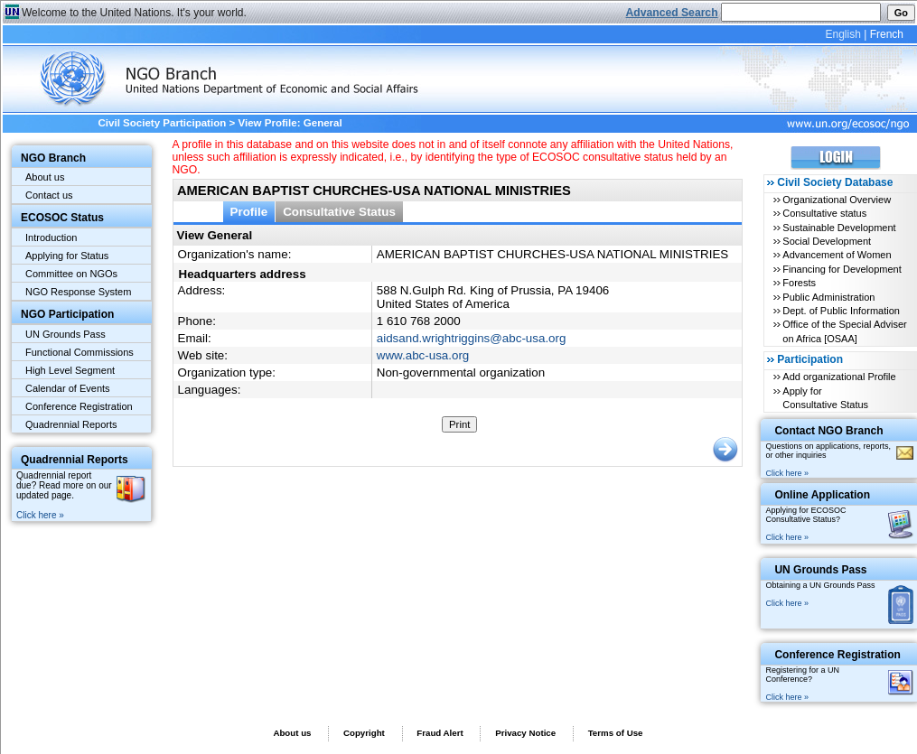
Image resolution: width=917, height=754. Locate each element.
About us (44, 177)
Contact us (49, 195)
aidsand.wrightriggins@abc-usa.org (471, 338)
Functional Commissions (79, 352)
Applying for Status (66, 255)
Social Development (826, 241)
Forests (799, 282)
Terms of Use (615, 733)
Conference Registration (79, 406)
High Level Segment (70, 370)
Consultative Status (339, 212)
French (886, 34)
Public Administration (828, 297)
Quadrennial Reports (71, 424)
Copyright (364, 733)
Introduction (51, 237)
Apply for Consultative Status (825, 398)
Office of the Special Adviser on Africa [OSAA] (844, 331)
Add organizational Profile (838, 376)
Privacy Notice (525, 733)
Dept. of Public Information (841, 310)
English (842, 34)
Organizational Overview (836, 199)
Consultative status (824, 213)
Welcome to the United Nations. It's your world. (134, 12)
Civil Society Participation (162, 122)
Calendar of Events (67, 388)
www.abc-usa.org (423, 355)
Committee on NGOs (71, 273)
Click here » (40, 515)
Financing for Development (841, 269)
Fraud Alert (439, 733)
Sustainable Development (838, 227)
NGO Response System (78, 291)
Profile (249, 212)
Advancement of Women (836, 254)
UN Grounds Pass (65, 334)
